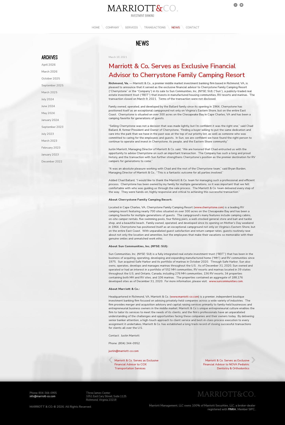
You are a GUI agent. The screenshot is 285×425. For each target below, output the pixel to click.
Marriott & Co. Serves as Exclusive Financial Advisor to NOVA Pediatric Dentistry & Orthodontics (226, 364)
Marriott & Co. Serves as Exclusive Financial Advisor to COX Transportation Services (137, 364)
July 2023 (48, 134)
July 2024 (48, 99)
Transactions (155, 27)
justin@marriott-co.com (124, 351)
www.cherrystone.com (209, 207)
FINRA (232, 409)
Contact (192, 27)
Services (131, 27)
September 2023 (53, 127)
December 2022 (52, 161)
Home (96, 27)
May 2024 (48, 113)
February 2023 (51, 148)
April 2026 (49, 65)
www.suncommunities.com (226, 281)
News (176, 27)
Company (112, 27)
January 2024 (50, 120)
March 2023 (49, 141)
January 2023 (50, 154)
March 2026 (49, 72)
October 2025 (51, 78)
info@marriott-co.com (42, 396)
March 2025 (49, 92)
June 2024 (48, 106)
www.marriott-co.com (184, 297)
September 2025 (53, 85)
